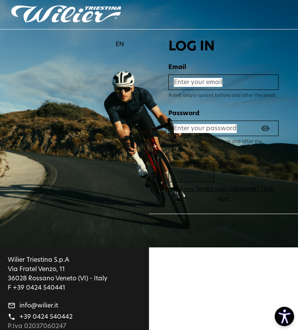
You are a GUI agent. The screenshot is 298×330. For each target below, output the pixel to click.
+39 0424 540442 (46, 317)
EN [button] (120, 44)
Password (183, 113)
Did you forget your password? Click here (223, 194)
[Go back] (66, 14)
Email (177, 67)
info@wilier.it (38, 305)
